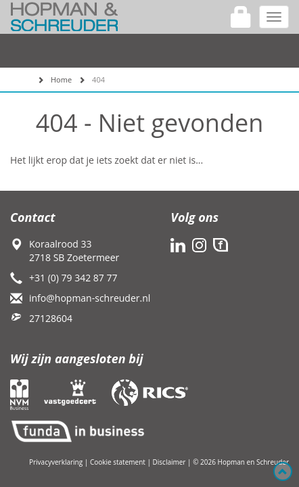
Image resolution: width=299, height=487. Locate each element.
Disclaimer (169, 462)
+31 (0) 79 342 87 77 (73, 277)
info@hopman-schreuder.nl (89, 298)
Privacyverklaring (56, 462)
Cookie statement (117, 462)
